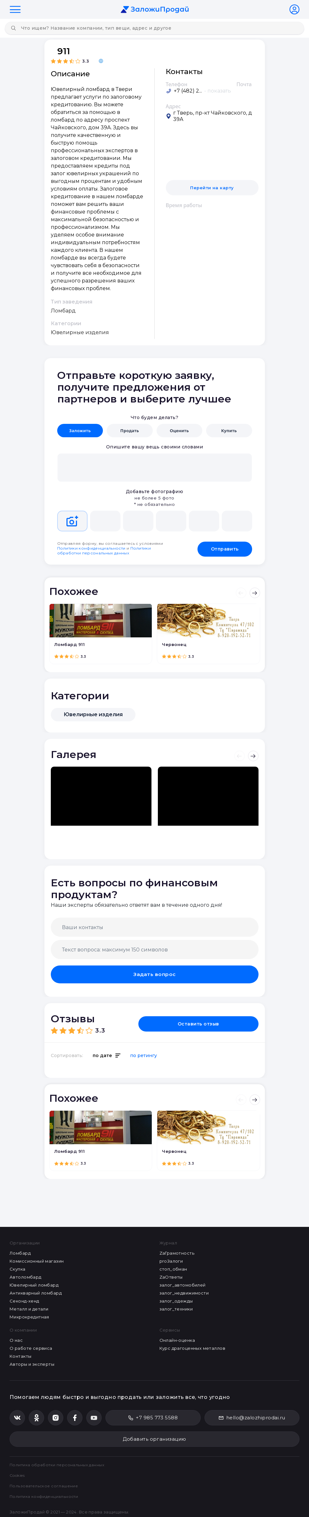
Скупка (18, 1268)
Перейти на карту (212, 187)
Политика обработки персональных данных (60, 1464)
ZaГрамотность (176, 1252)
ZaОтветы (171, 1276)
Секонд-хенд (24, 1300)
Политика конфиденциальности (46, 1495)
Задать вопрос (154, 973)
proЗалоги (171, 1260)
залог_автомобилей (182, 1284)
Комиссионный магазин (37, 1260)
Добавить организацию (154, 1438)
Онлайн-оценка (177, 1339)
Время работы (184, 205)
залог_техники (176, 1308)
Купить (229, 430)
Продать (129, 430)
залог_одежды (176, 1300)
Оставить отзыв (222, 1022)
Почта (244, 84)
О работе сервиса (31, 1347)
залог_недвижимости (184, 1292)
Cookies (19, 1474)
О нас (16, 1339)
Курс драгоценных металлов (192, 1347)
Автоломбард (26, 1276)
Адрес (173, 106)
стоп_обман (173, 1268)
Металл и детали (29, 1308)
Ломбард (20, 1252)
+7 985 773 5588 (153, 1417)
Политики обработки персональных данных (104, 549)
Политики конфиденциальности (91, 546)
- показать (217, 91)
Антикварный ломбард (36, 1292)
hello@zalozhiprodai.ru (252, 1417)
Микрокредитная (29, 1316)
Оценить (179, 430)
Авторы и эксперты (32, 1363)
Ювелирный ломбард (34, 1284)
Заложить (80, 430)
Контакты (20, 1355)
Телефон (177, 84)
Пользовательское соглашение (46, 1485)
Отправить (224, 547)
